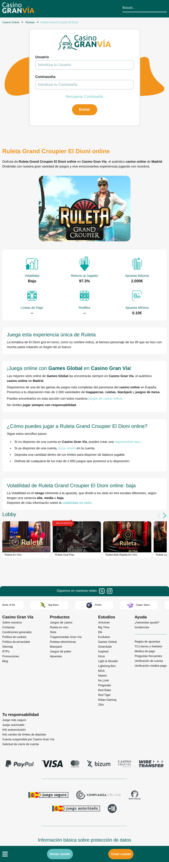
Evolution (104, 637)
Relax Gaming (107, 699)
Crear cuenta (121, 854)
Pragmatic (104, 685)
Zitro (101, 704)
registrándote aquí (128, 442)
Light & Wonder (108, 661)
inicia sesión (67, 448)
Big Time (103, 627)
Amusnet (104, 622)
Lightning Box (107, 666)
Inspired (103, 651)
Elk (100, 632)
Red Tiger (104, 695)
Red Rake (104, 690)
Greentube (105, 646)
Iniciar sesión (60, 854)
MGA (101, 670)
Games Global (107, 641)
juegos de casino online (105, 398)
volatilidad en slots (76, 503)
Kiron (101, 656)
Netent (102, 675)
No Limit (103, 680)
